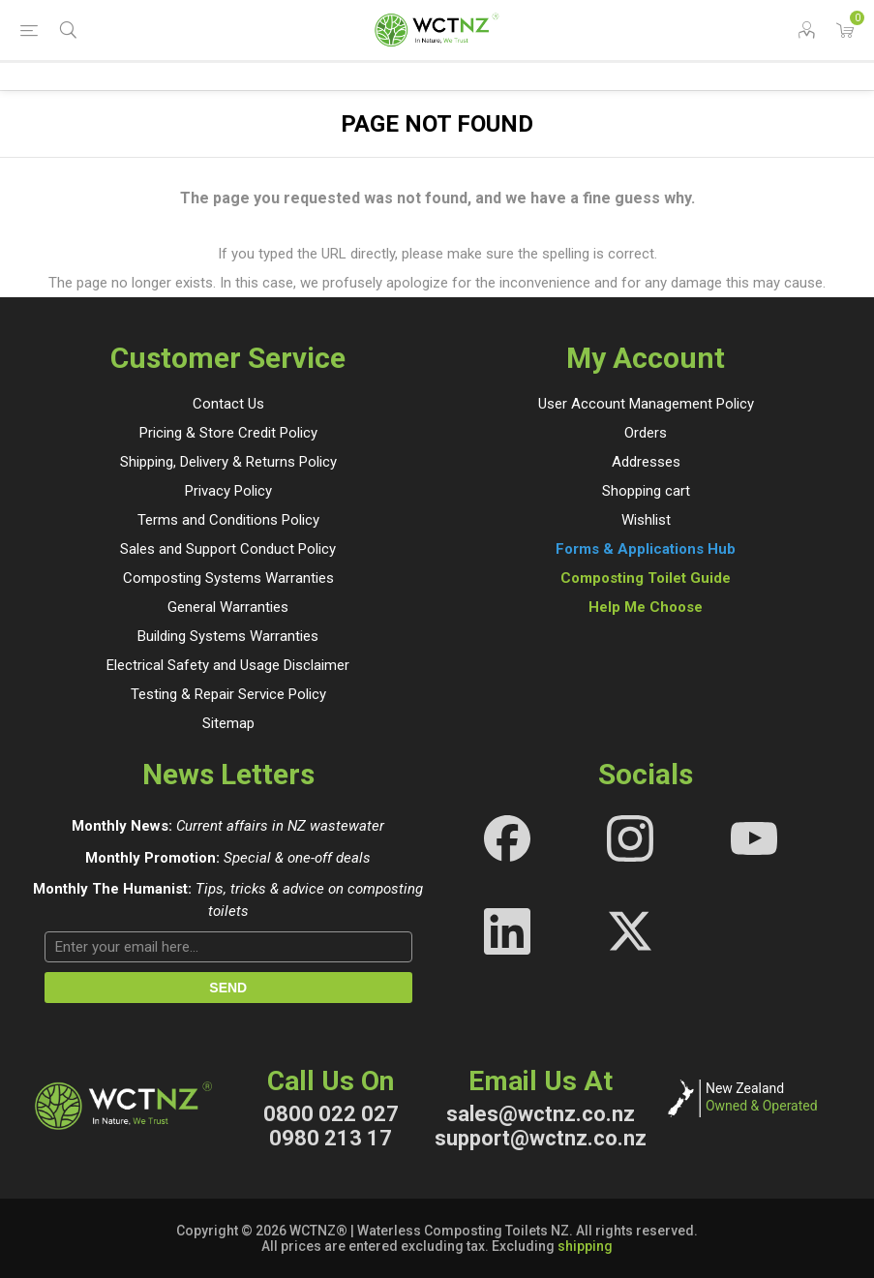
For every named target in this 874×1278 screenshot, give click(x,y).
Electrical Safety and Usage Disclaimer (227, 665)
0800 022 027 (331, 1114)
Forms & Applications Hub (646, 549)
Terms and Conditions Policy (228, 520)
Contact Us (228, 403)
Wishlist (646, 520)
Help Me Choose (645, 607)
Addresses (646, 462)
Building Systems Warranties (227, 636)
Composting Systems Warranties (228, 578)
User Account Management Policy (646, 403)
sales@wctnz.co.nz (540, 1114)
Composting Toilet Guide (645, 578)
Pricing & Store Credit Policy (228, 432)
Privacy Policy (228, 491)
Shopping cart (646, 491)
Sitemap (228, 723)
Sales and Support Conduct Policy (228, 549)
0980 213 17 (330, 1138)
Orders (645, 432)
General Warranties (227, 607)
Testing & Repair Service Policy (228, 694)
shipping (585, 1246)
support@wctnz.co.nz (541, 1138)
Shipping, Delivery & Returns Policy (228, 462)
